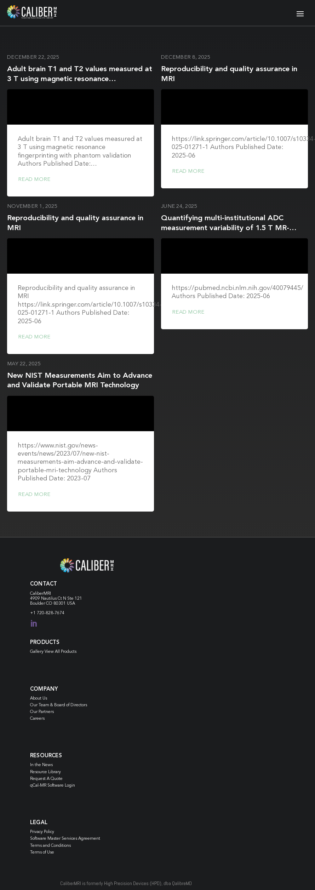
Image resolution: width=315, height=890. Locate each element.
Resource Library (45, 772)
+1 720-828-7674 (47, 613)
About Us (38, 698)
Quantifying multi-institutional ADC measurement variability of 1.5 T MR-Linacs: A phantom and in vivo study (225, 228)
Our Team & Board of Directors (58, 705)
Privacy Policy (42, 832)
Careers (37, 719)
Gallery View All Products (53, 652)
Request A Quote (46, 779)
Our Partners (42, 712)
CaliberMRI (40, 594)
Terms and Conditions (50, 846)
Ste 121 (74, 599)
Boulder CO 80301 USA (52, 603)
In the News (41, 765)
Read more (34, 179)
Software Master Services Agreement (65, 839)
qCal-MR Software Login (52, 785)
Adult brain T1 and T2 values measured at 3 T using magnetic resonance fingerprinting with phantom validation (79, 78)
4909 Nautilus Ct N (48, 599)
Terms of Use (42, 852)
